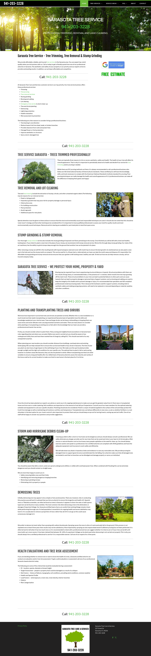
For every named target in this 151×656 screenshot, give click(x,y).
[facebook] (113, 637)
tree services (51, 62)
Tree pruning (25, 92)
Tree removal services (28, 94)
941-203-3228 (75, 27)
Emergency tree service (28, 104)
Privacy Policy (22, 626)
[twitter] (116, 637)
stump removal (32, 240)
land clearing (28, 193)
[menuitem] (84, 3)
